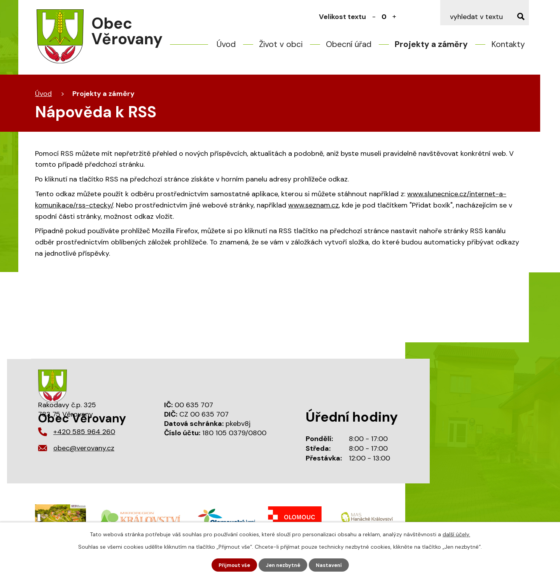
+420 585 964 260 (84, 431)
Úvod (226, 44)
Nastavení (332, 564)
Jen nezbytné (284, 564)
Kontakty (508, 44)
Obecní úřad (348, 44)
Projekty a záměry (431, 44)
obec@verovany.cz (83, 448)
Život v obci (281, 44)
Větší (394, 16)
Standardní (384, 16)
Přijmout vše (232, 564)
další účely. (456, 533)
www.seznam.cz (313, 205)
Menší (374, 16)
